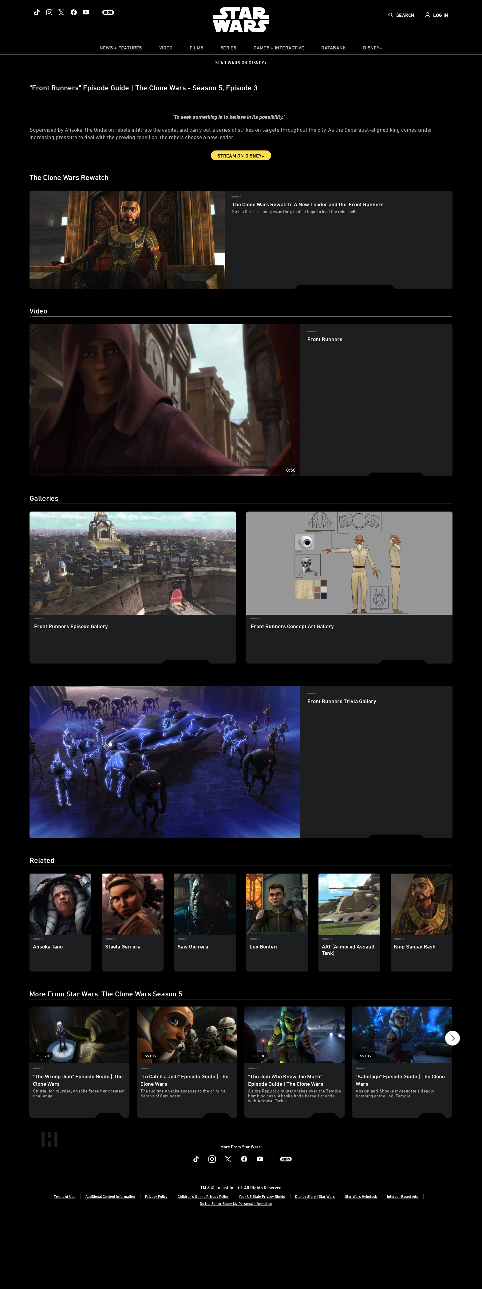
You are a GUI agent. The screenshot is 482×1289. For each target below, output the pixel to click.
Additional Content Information (110, 1265)
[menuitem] (166, 49)
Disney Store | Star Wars (315, 1265)
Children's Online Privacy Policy (203, 1265)
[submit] (391, 15)
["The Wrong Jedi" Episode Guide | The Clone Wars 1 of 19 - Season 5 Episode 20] (79, 1083)
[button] (452, 1088)
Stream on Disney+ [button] (240, 205)
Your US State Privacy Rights (262, 1265)
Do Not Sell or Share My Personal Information (236, 1272)
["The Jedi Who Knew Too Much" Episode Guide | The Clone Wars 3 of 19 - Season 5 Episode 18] (294, 1083)
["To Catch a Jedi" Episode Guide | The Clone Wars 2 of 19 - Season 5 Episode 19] (187, 1083)
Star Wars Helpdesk (361, 1265)
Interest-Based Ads (402, 1265)
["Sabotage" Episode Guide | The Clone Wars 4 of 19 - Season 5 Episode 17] (402, 1083)
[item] (121, 49)
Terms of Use (64, 1265)
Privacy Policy (156, 1265)
